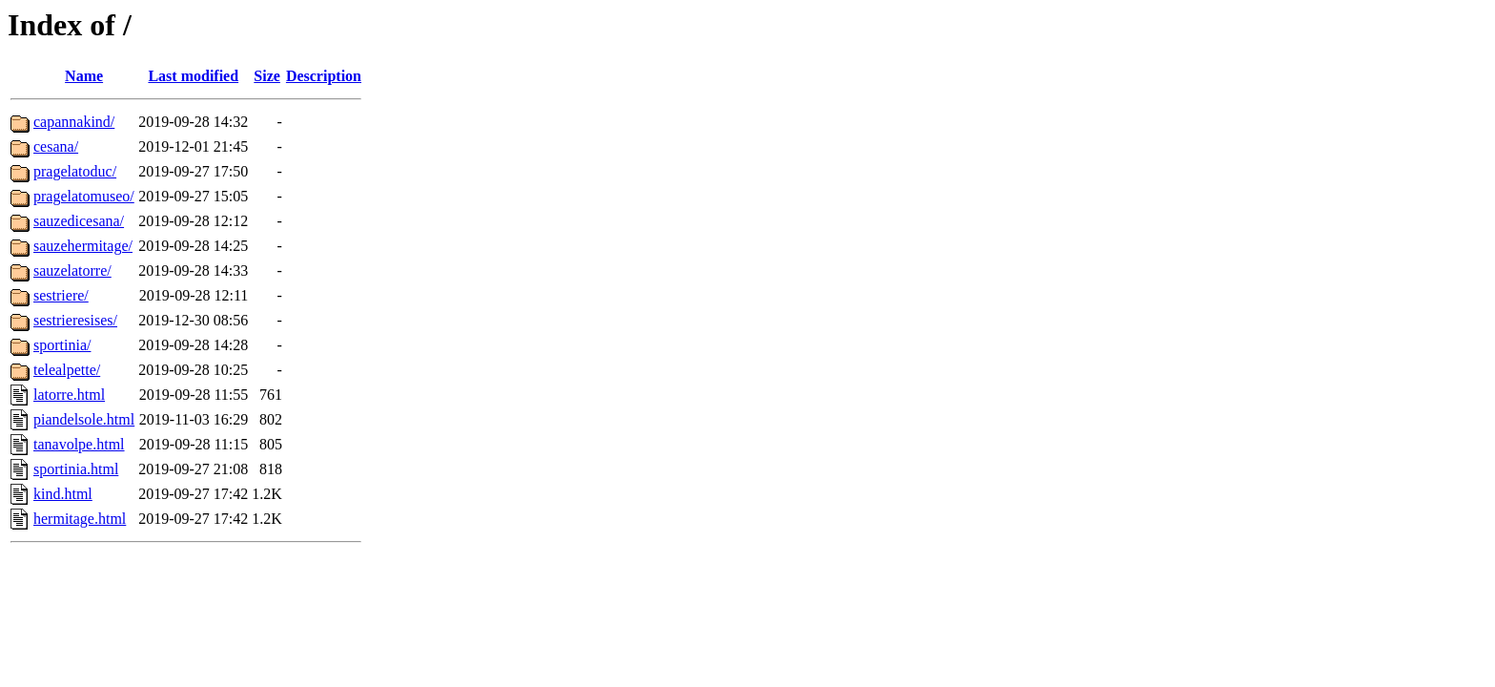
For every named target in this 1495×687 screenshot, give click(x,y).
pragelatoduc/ (74, 171)
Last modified (193, 76)
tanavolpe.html (79, 444)
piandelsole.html (83, 419)
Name (84, 76)
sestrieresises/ (75, 320)
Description (323, 76)
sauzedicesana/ (78, 221)
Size (267, 76)
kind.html (62, 494)
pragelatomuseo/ (83, 196)
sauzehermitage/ (83, 246)
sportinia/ (62, 345)
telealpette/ (66, 370)
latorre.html (69, 394)
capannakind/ (73, 122)
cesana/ (55, 146)
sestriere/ (61, 295)
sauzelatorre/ (72, 270)
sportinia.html (75, 469)
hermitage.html (79, 518)
